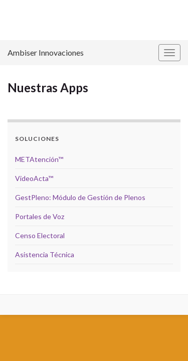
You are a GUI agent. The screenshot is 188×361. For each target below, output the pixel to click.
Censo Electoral (40, 235)
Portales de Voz (39, 216)
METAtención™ (39, 159)
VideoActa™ (34, 178)
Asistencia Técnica (44, 254)
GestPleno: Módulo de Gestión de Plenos (80, 197)
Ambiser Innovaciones (46, 52)
